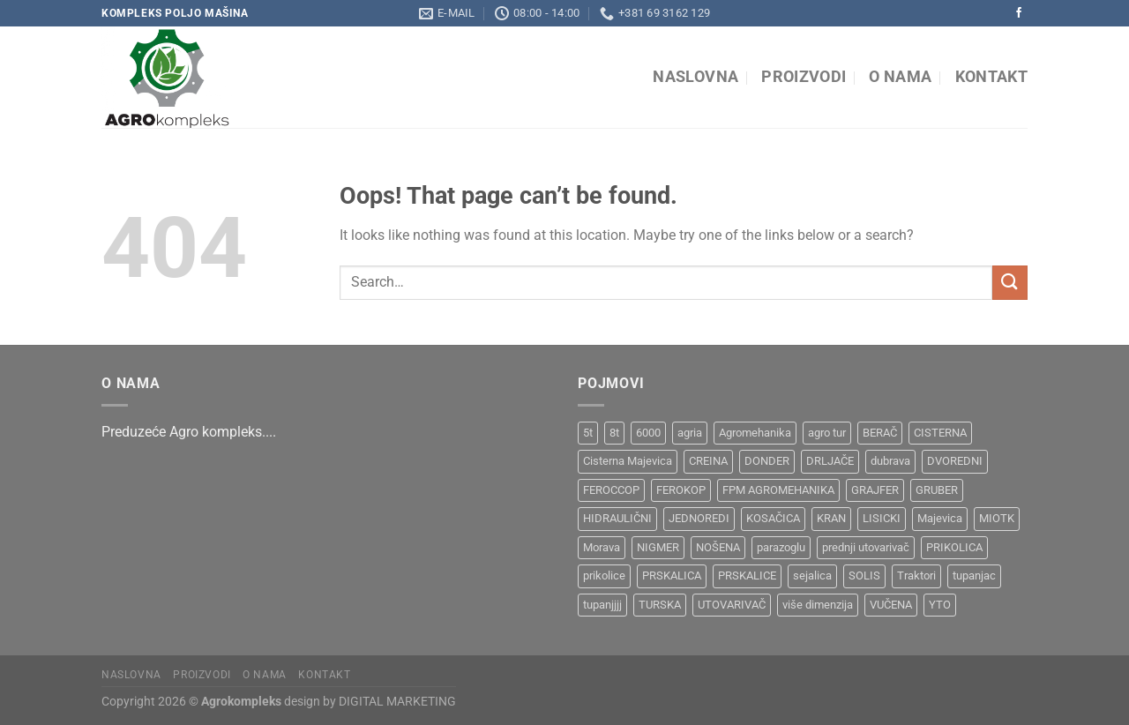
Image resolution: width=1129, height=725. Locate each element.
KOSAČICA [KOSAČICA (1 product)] (773, 518)
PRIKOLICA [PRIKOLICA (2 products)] (954, 547)
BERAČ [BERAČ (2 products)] (880, 432)
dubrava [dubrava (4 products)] (890, 460)
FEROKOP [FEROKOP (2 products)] (681, 490)
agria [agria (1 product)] (689, 432)
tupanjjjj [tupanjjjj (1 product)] (602, 604)
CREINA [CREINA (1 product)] (708, 460)
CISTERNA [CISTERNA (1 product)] (940, 432)
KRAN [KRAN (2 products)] (831, 518)
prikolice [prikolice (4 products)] (604, 575)
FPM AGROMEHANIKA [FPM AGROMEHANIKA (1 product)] (778, 490)
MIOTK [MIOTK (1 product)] (996, 518)
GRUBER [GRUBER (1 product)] (937, 490)
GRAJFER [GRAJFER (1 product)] (875, 490)
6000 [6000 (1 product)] (648, 432)
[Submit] (1010, 282)
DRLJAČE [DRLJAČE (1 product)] (830, 460)
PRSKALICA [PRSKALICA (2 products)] (671, 575)
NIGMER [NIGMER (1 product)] (658, 547)
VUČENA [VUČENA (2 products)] (891, 604)
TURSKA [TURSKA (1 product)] (660, 604)
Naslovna (695, 77)
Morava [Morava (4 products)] (601, 547)
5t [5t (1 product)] (588, 432)
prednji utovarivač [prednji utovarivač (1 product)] (865, 547)
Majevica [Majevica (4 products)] (939, 518)
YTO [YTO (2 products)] (940, 604)
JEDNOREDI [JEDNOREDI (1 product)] (699, 518)
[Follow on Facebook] (1018, 13)
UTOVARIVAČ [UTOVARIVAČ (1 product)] (732, 604)
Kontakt (991, 77)
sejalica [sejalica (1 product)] (812, 575)
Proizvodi (803, 77)
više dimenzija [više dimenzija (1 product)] (817, 604)
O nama (900, 77)
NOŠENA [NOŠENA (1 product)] (718, 547)
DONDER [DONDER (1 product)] (766, 460)
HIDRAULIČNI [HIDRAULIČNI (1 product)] (617, 518)
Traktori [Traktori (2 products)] (916, 575)
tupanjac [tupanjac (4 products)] (974, 575)
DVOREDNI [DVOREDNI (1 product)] (955, 460)
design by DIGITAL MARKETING (368, 701)
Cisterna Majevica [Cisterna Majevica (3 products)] (627, 460)
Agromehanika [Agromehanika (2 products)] (755, 432)
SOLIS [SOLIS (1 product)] (864, 575)
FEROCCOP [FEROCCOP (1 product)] (611, 490)
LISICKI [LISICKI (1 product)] (882, 518)
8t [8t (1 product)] (614, 432)
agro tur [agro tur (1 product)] (827, 432)
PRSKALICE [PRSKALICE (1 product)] (747, 575)
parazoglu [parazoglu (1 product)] (781, 547)
